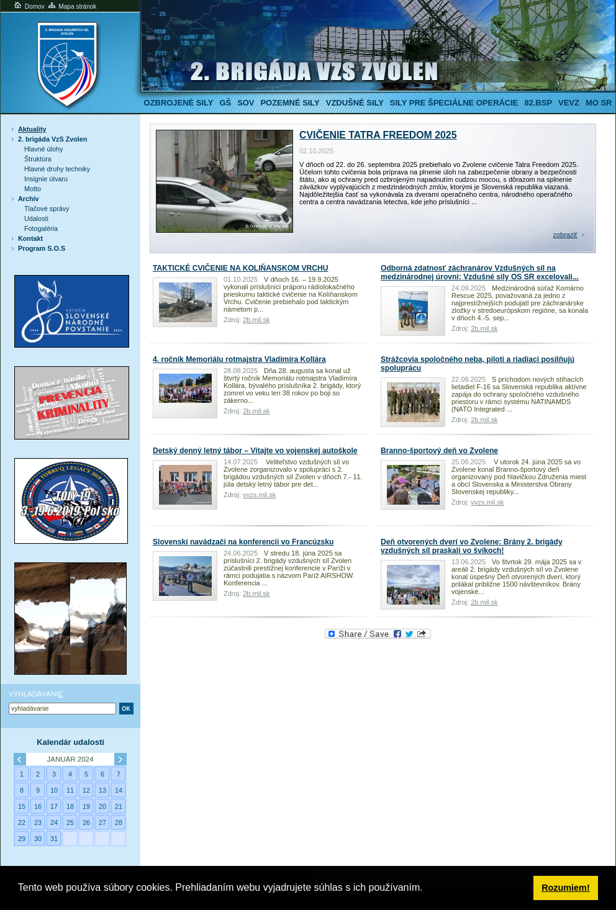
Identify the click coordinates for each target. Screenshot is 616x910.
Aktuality (32, 129)
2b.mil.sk (256, 319)
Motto (32, 188)
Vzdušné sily (355, 102)
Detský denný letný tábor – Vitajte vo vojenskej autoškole (255, 450)
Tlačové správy (47, 208)
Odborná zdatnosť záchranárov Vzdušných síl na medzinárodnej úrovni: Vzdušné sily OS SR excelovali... (480, 272)
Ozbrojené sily (179, 102)
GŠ (225, 102)
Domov (28, 6)
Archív (28, 198)
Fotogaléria (41, 228)
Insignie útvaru (46, 178)
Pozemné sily (289, 102)
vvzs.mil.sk (259, 494)
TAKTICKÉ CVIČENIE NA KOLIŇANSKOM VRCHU (240, 268)
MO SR (599, 102)
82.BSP (538, 102)
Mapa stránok (72, 6)
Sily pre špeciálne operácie (454, 102)
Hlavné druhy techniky (57, 169)
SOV (245, 102)
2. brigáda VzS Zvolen (52, 139)
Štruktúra (38, 159)
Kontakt (30, 238)
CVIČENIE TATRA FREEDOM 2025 (378, 135)
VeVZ (568, 102)
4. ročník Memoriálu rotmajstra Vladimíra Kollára (239, 359)
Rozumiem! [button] (565, 888)
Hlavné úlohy (43, 149)
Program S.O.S (41, 248)
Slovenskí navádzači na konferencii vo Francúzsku (243, 542)
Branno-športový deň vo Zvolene (439, 450)
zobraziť (565, 234)
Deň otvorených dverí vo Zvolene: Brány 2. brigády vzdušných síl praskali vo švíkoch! (472, 546)
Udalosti (36, 218)
